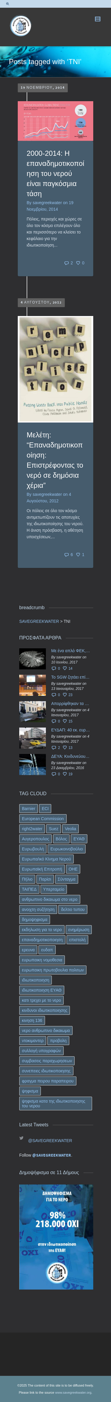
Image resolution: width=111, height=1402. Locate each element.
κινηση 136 (32, 1020)
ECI (45, 808)
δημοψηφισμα (34, 919)
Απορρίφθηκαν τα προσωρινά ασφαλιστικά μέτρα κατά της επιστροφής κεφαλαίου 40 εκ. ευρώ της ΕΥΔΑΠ (70, 703)
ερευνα (28, 949)
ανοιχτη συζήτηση (38, 909)
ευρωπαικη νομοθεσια (42, 960)
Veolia (70, 828)
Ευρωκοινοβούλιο (66, 849)
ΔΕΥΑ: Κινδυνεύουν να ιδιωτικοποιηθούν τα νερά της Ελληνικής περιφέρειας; (70, 756)
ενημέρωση (78, 929)
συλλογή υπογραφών (41, 1050)
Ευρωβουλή (33, 849)
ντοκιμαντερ (33, 1040)
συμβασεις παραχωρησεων (47, 1060)
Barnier (28, 808)
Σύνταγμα (66, 879)
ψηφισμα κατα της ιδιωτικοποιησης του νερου (53, 1103)
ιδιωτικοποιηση (35, 980)
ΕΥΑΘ (79, 838)
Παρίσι (45, 879)
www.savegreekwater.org (73, 1392)
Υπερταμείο (54, 889)
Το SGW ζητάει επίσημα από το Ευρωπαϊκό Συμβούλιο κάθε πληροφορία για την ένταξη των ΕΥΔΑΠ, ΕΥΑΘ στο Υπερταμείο (70, 677)
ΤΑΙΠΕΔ (29, 889)
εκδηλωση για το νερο (42, 929)
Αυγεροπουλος (35, 838)
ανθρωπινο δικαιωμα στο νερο (50, 899)
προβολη (58, 1040)
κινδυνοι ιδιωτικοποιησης (44, 1010)
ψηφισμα (30, 1091)
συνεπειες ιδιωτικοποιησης (46, 1070)
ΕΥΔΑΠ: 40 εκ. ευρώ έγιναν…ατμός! (70, 730)
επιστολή (77, 939)
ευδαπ (47, 949)
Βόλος (61, 838)
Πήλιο (27, 879)
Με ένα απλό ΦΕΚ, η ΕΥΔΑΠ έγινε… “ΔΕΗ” (70, 650)
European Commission (43, 818)
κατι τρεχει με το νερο (41, 1000)
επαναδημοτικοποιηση (42, 939)
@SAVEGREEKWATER (50, 1140)
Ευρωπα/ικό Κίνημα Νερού (46, 859)
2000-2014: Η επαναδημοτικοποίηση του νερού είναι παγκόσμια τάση (55, 173)
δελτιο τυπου (72, 909)
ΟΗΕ (73, 869)
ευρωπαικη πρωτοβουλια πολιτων (53, 970)
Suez (53, 828)
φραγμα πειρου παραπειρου (48, 1081)
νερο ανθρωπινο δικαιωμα (46, 1030)
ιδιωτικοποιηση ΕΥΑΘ (42, 990)
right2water (32, 828)
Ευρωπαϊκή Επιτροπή (42, 869)
